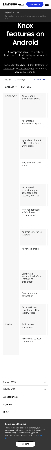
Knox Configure (26, 68)
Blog (6, 412)
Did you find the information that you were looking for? (25, 17)
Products (9, 389)
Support (8, 404)
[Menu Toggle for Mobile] (47, 4)
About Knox (10, 397)
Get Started (35, 4)
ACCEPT (25, 444)
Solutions (9, 381)
